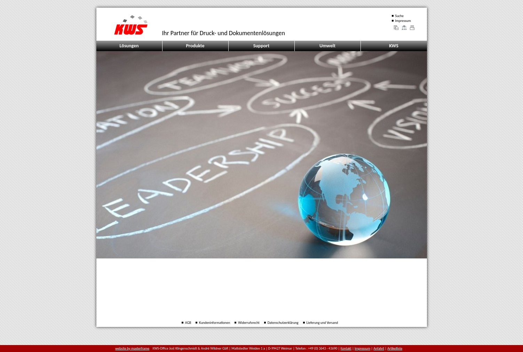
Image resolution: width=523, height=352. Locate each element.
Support (261, 46)
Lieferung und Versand (322, 322)
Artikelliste (394, 348)
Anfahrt (378, 348)
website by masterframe (132, 348)
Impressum (403, 20)
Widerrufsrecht (249, 322)
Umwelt (327, 46)
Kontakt (346, 348)
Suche (399, 16)
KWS (393, 46)
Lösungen (128, 46)
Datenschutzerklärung (283, 322)
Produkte (195, 46)
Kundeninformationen (214, 322)
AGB (188, 322)
